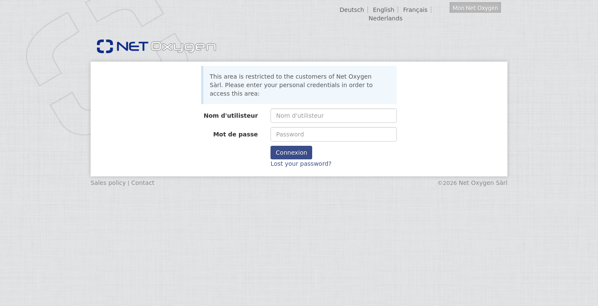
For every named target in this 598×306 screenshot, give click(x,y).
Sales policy (108, 182)
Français (415, 9)
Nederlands (386, 18)
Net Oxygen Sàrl (482, 182)
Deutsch (352, 9)
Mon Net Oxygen (475, 8)
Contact (142, 182)
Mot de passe (235, 134)
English (384, 9)
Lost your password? (301, 163)
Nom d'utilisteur (231, 115)
